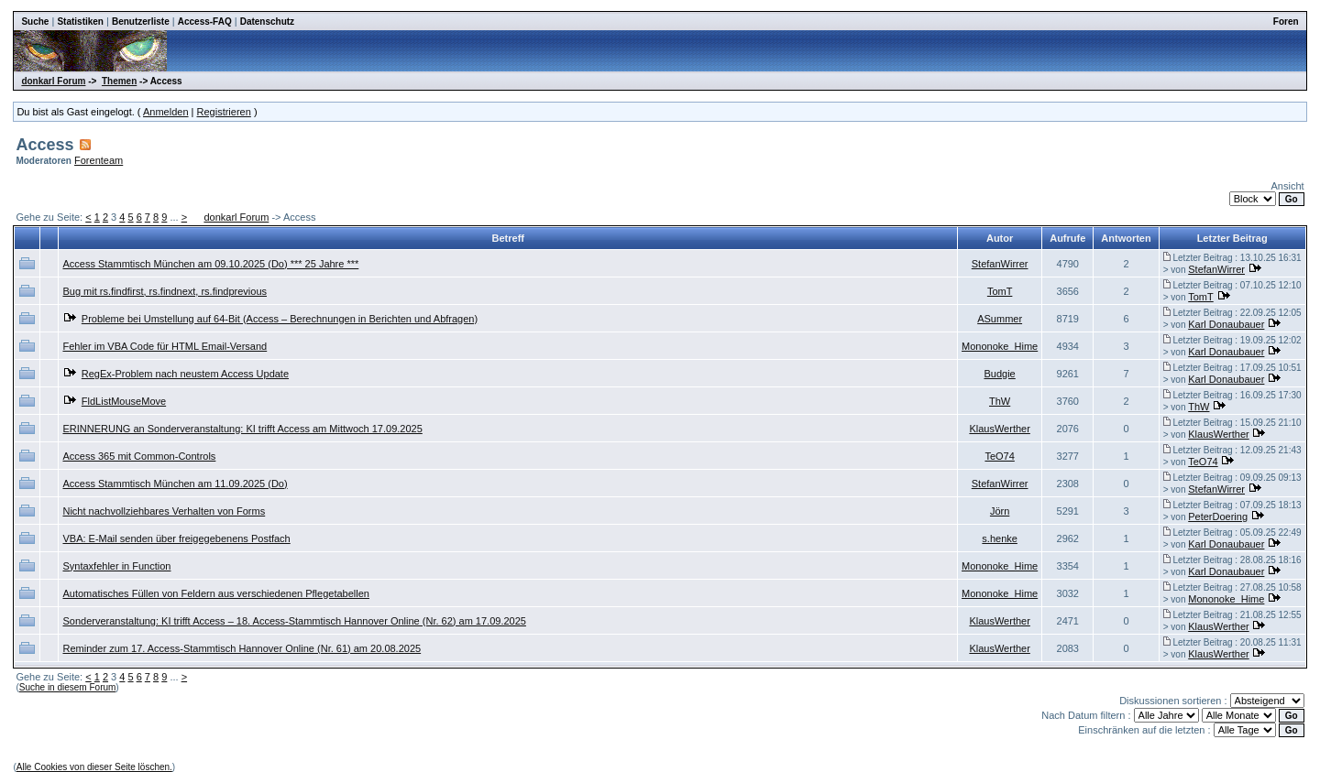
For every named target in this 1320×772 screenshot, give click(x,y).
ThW (999, 401)
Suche (35, 21)
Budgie (999, 373)
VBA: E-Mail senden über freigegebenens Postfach (176, 538)
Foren (1286, 21)
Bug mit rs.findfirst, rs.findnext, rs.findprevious (164, 291)
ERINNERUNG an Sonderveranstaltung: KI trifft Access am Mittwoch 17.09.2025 (242, 428)
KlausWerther (999, 428)
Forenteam (98, 160)
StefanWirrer (1000, 263)
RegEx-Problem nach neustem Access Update (185, 373)
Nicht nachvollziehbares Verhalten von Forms (163, 511)
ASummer (999, 318)
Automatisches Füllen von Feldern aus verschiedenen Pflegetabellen (215, 593)
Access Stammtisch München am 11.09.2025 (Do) (174, 483)
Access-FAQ (205, 21)
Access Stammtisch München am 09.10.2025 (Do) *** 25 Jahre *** (210, 263)
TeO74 (999, 456)
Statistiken (80, 21)
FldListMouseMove (124, 401)
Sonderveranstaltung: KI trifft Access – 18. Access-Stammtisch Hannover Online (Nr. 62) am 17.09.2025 (293, 620)
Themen (119, 81)
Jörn (999, 511)
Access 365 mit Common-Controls (138, 456)
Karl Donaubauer (1226, 324)
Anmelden (166, 111)
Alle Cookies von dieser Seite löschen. (94, 767)
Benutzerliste (141, 21)
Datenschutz (267, 21)
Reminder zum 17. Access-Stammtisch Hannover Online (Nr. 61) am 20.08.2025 (241, 648)
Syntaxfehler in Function (116, 565)
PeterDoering (1218, 516)
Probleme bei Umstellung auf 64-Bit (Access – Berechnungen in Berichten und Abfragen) (280, 318)
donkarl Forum (53, 81)
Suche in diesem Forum (67, 687)
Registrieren (224, 111)
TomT (1000, 291)
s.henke (1000, 538)
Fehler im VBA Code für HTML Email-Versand (164, 346)
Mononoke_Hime (1000, 346)
